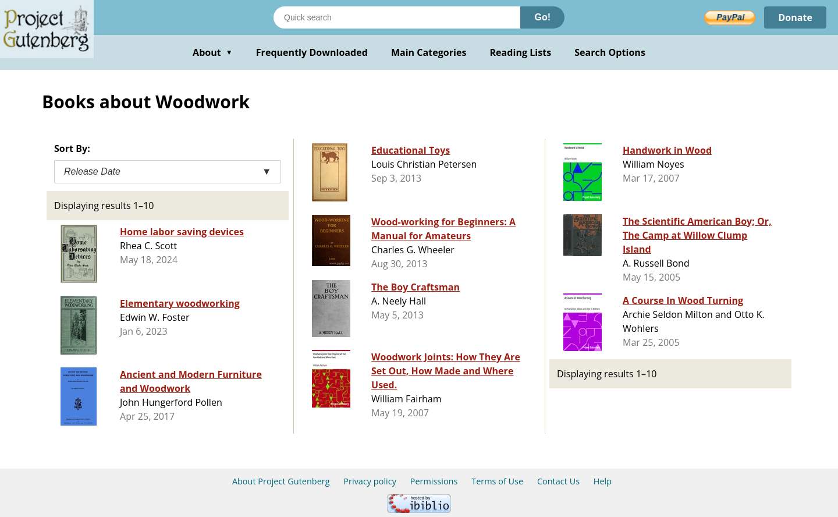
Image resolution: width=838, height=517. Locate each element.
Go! (542, 17)
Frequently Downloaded (312, 52)
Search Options (609, 52)
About (213, 52)
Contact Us (558, 481)
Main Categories (429, 52)
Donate (795, 17)
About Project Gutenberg (281, 481)
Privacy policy (369, 481)
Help (603, 481)
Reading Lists (521, 52)
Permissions (434, 481)
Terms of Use (497, 481)
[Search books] (397, 17)
